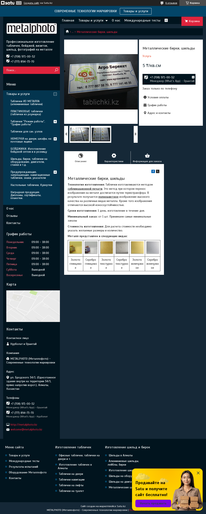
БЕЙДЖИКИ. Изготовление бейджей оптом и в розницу (29, 150)
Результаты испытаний (23, 467)
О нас (116, 20)
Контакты (13, 223)
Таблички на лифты (71, 485)
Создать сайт (31, 2)
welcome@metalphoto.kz (26, 429)
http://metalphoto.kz (24, 424)
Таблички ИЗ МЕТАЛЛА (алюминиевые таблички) (27, 102)
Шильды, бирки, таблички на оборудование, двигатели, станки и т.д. (29, 162)
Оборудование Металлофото (28, 472)
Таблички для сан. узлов (26, 131)
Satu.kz (121, 506)
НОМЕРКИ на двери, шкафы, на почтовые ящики (31, 140)
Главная (68, 20)
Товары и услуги (135, 11)
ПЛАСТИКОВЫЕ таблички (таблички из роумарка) (27, 112)
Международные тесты (142, 20)
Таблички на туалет (71, 491)
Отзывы (12, 216)
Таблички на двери (71, 474)
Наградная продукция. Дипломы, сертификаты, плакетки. (26, 195)
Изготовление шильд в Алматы (129, 470)
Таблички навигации (72, 479)
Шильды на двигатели (123, 481)
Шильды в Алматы (121, 455)
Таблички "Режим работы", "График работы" (28, 123)
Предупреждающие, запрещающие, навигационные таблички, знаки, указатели (30, 175)
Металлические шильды (124, 487)
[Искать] (56, 70)
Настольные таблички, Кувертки (31, 185)
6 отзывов (171, 2)
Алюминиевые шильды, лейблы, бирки (123, 462)
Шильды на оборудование (126, 476)
